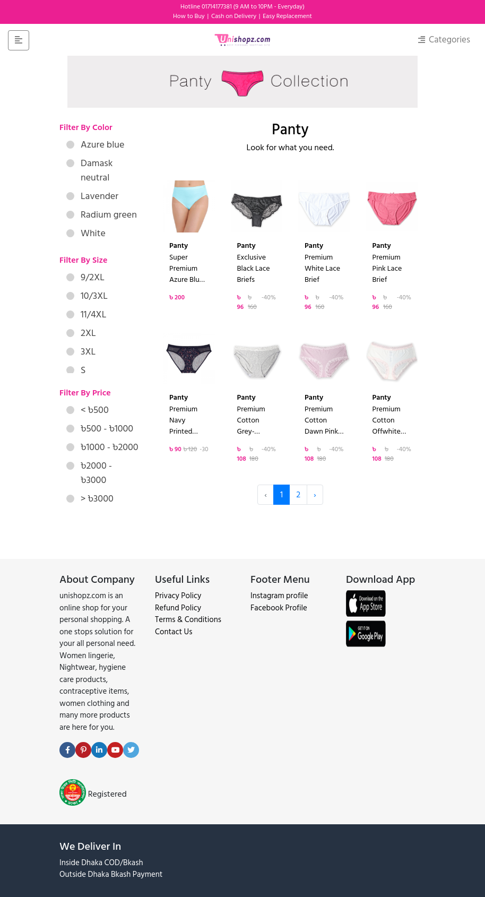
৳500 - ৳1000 (99, 428)
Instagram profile (279, 595)
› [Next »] (315, 495)
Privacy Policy (178, 595)
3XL (81, 351)
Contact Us (173, 632)
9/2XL (85, 277)
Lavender (92, 196)
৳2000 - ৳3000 (89, 473)
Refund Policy (178, 608)
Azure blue (95, 144)
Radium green (101, 215)
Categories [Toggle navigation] (444, 39)
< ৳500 (87, 410)
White (86, 233)
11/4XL (86, 314)
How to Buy (189, 16)
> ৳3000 (90, 498)
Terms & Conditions (188, 619)
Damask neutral (89, 170)
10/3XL (87, 296)
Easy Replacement (287, 16)
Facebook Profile (278, 608)
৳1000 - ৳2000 (102, 447)
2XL (81, 333)
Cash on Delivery (234, 16)
